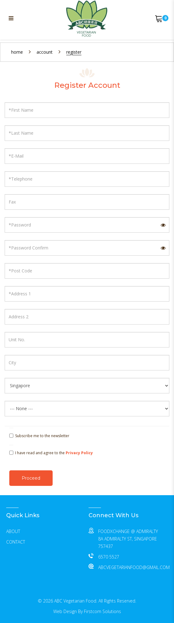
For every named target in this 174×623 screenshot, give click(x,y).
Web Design (65, 611)
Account (45, 52)
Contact (15, 542)
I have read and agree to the (51, 453)
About (13, 531)
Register (73, 52)
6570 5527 (108, 557)
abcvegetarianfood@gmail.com (134, 567)
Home (17, 52)
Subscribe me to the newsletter (39, 435)
